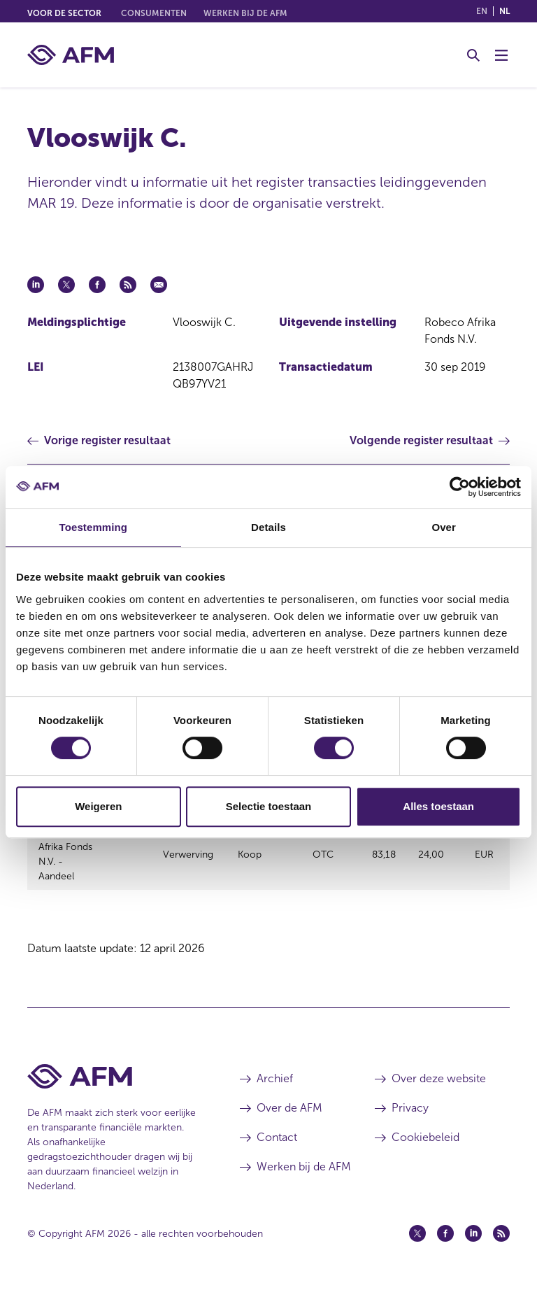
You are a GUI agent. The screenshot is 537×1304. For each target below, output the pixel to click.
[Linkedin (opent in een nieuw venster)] (473, 1250)
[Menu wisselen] (501, 55)
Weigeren (98, 806)
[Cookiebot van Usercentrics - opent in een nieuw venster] (460, 486)
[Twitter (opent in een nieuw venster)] (417, 1250)
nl (504, 11)
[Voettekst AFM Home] (112, 1093)
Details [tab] (268, 527)
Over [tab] (443, 527)
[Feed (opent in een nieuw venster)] (501, 1250)
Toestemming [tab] (93, 527)
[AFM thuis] (70, 55)
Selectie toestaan (269, 806)
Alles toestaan (438, 806)
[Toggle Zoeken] (473, 55)
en (481, 11)
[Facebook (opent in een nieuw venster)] (445, 1250)
